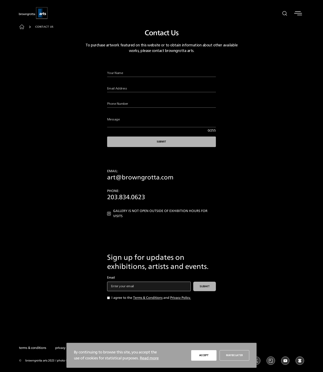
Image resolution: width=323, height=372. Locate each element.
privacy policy (65, 348)
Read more (149, 358)
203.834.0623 (126, 197)
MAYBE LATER (234, 355)
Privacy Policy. (180, 297)
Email (111, 277)
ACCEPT (204, 355)
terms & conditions (32, 348)
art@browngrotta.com (140, 177)
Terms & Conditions (148, 297)
